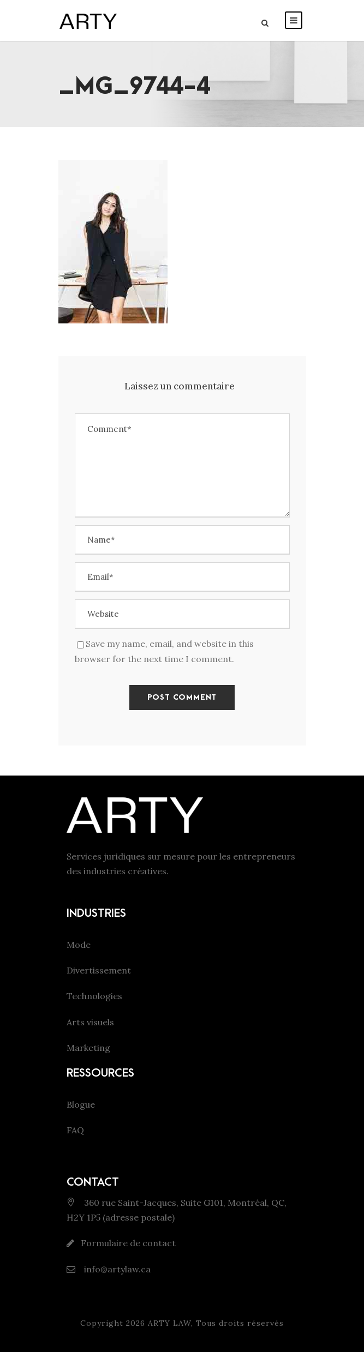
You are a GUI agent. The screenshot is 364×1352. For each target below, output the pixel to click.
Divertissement (99, 970)
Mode (79, 944)
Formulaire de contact (128, 1242)
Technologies (94, 995)
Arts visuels (90, 1022)
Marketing (88, 1047)
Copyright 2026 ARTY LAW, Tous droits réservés (182, 1323)
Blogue (81, 1104)
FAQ (75, 1130)
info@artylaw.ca (116, 1269)
